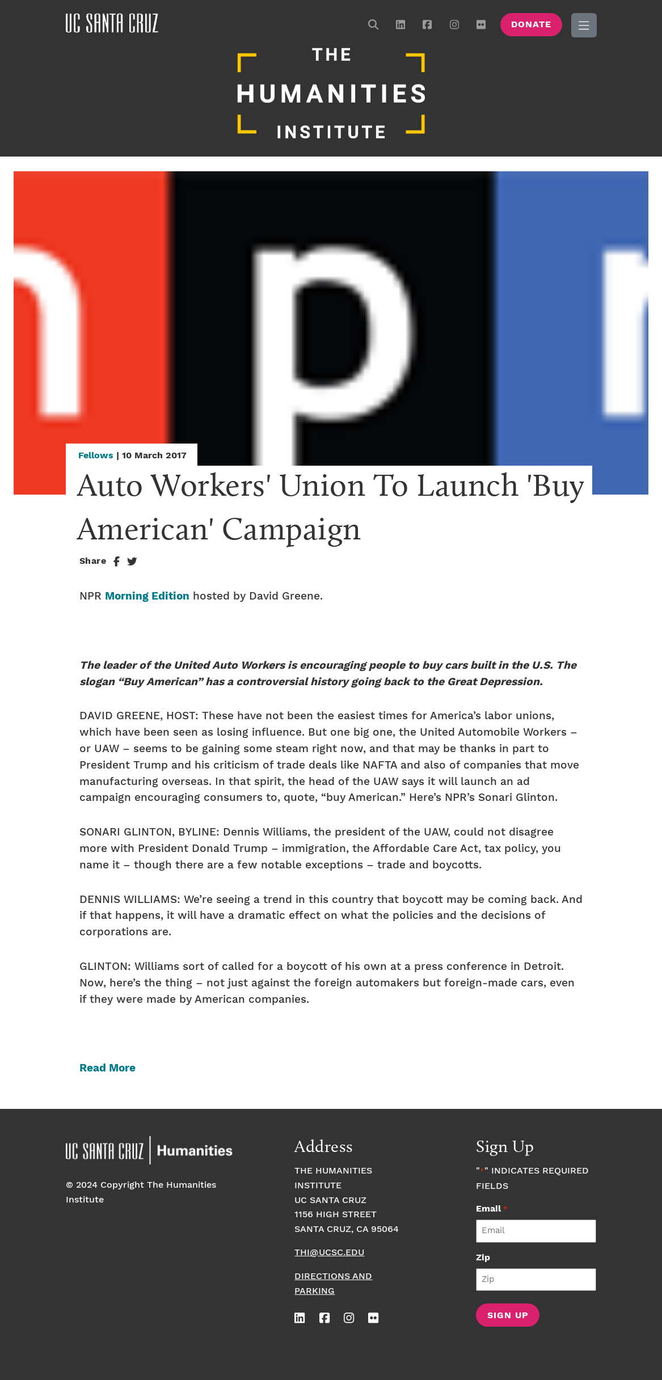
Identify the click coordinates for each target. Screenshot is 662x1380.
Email (491, 1208)
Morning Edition (147, 595)
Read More (107, 1067)
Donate (531, 25)
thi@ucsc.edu (329, 1251)
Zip (483, 1256)
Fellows (95, 455)
